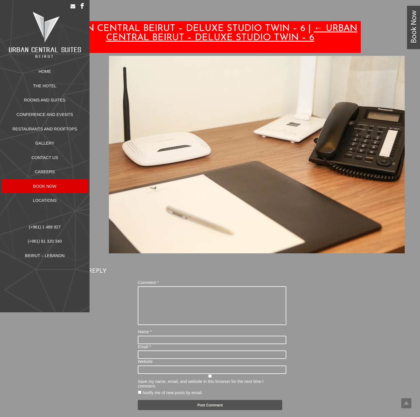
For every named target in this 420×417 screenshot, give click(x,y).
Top (406, 403)
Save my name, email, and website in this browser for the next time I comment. (200, 390)
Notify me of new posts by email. (172, 399)
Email (144, 353)
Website (145, 368)
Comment (148, 282)
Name (145, 338)
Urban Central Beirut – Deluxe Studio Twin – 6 (232, 33)
